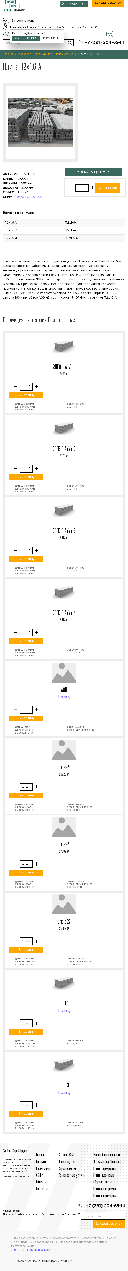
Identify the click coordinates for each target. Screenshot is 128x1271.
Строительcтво (68, 1168)
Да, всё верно (26, 38)
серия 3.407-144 (29, 197)
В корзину (26, 395)
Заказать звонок (109, 1223)
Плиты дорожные (103, 1175)
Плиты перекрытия (104, 1168)
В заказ (111, 188)
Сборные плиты (102, 1182)
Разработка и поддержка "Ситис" (45, 1261)
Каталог (23, 54)
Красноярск (18, 27)
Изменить (51, 38)
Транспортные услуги (72, 1175)
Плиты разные (64, 54)
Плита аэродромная (105, 1189)
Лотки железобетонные (107, 1162)
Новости (41, 1162)
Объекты (41, 1182)
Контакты (42, 1189)
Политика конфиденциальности (32, 1250)
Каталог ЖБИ (66, 1155)
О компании (43, 1168)
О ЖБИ (39, 1175)
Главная (8, 54)
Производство (67, 1162)
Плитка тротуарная (104, 1196)
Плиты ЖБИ (42, 54)
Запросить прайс (23, 21)
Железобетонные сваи (106, 1155)
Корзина (76, 4)
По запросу (64, 697)
